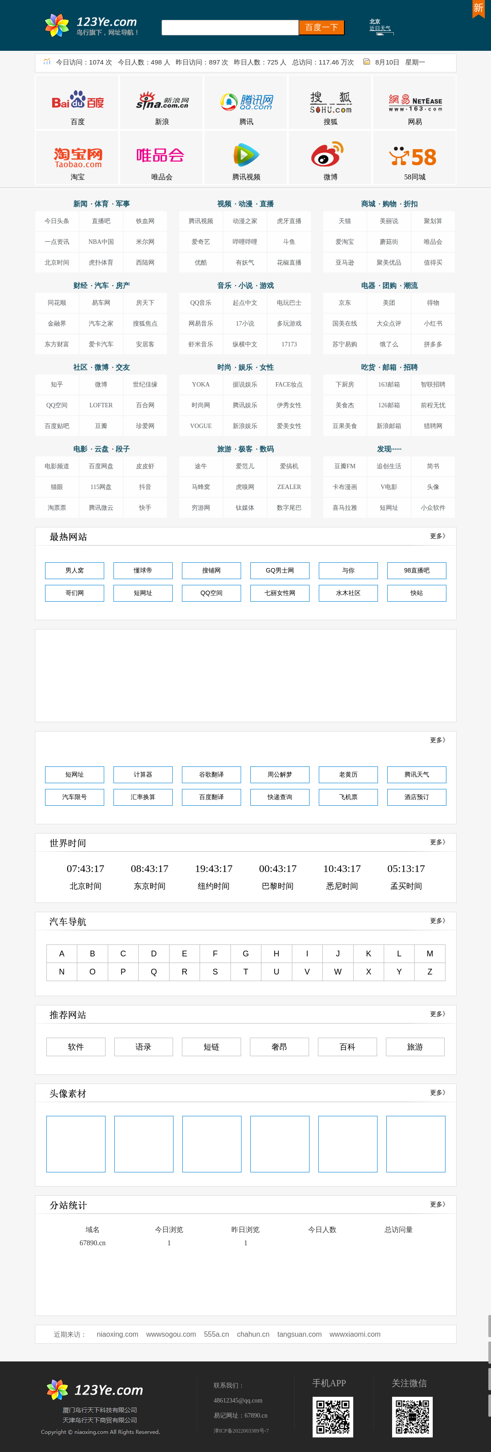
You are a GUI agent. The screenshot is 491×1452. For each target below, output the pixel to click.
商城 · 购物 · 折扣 (389, 204)
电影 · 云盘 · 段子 (101, 449)
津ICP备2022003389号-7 (241, 1431)
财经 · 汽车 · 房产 (101, 285)
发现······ (389, 449)
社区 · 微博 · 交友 (101, 367)
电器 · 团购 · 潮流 (389, 285)
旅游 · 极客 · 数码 (245, 449)
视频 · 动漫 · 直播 (245, 204)
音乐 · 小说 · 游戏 (245, 285)
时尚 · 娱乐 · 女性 (245, 367)
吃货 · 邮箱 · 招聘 (389, 367)
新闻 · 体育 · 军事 (101, 204)
